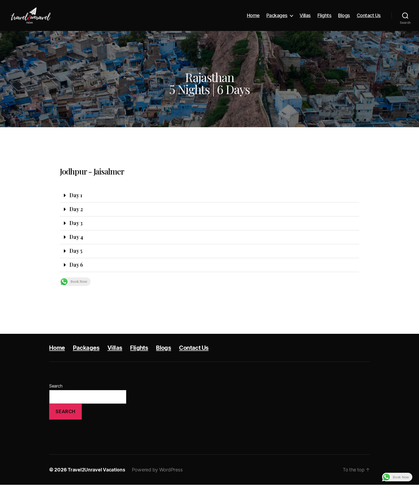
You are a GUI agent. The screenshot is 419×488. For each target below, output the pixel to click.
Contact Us (369, 15)
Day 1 (76, 195)
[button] (209, 196)
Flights (324, 15)
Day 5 (76, 253)
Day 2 (76, 210)
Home (253, 15)
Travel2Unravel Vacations (98, 473)
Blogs (344, 15)
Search (55, 389)
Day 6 (76, 267)
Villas (305, 15)
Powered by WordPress (159, 473)
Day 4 (76, 238)
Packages (277, 15)
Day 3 (76, 224)
